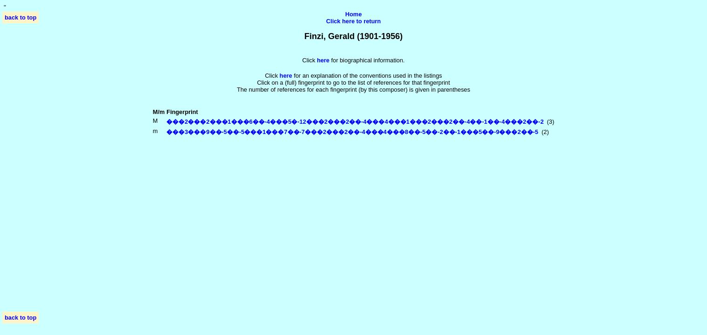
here (286, 75)
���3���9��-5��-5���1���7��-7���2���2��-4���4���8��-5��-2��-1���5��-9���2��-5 (352, 131)
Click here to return (353, 21)
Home (353, 14)
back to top (20, 17)
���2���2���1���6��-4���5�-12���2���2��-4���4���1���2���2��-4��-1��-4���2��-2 (354, 121)
